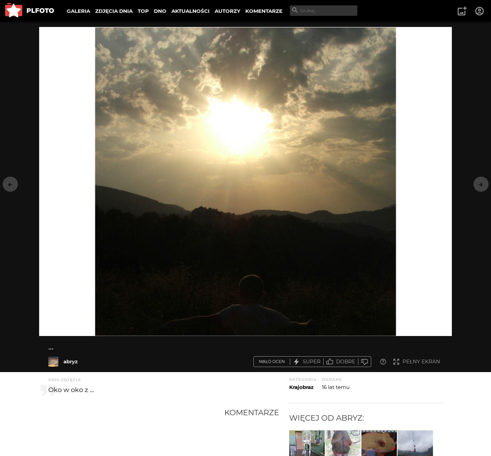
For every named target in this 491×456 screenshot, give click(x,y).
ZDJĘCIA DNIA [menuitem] (114, 11)
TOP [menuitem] (143, 11)
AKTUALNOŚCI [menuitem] (190, 11)
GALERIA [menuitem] (78, 11)
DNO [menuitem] (160, 11)
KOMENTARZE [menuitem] (263, 11)
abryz (70, 361)
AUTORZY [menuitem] (227, 11)
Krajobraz (301, 387)
